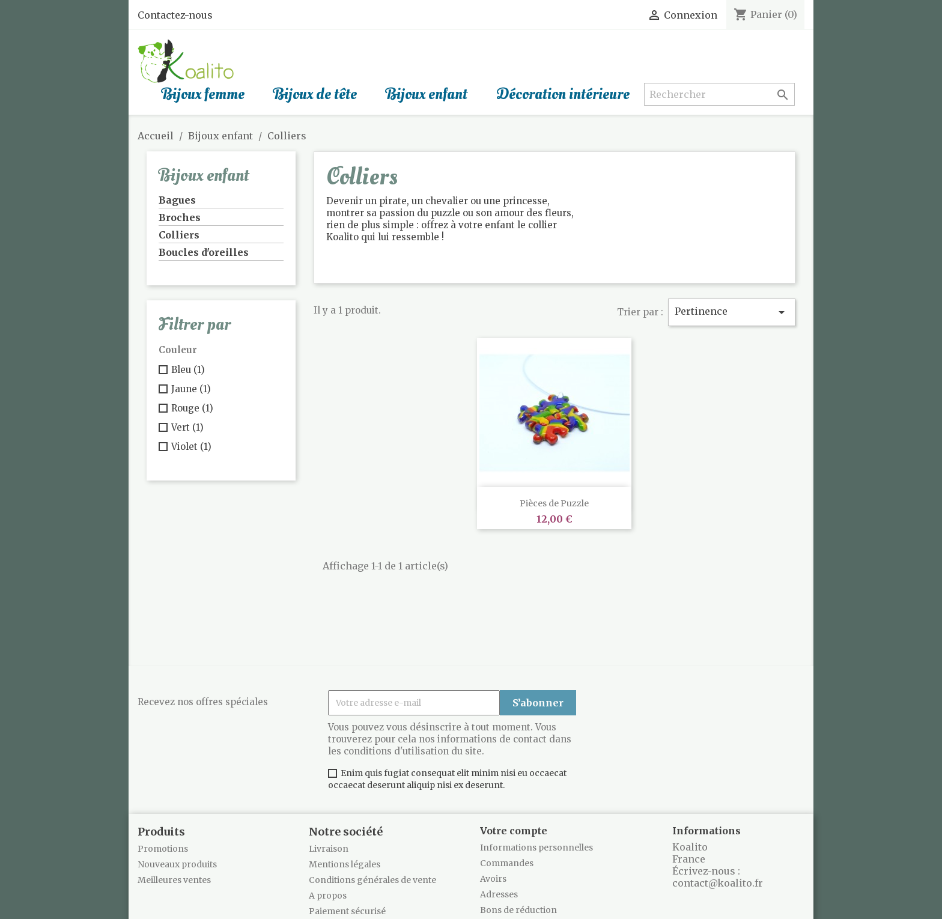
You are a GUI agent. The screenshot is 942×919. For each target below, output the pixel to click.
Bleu (188, 369)
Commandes (506, 863)
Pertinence (732, 312)
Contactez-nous (175, 15)
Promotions (163, 848)
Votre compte (513, 831)
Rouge (192, 408)
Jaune (191, 389)
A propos (328, 895)
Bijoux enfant (426, 94)
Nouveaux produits (177, 864)
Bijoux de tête (315, 94)
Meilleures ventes (174, 880)
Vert (187, 427)
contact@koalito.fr (717, 883)
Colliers (179, 235)
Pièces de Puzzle (554, 503)
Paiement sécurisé (347, 911)
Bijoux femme (203, 94)
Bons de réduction (518, 910)
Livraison (328, 848)
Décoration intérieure (563, 94)
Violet (191, 446)
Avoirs (493, 878)
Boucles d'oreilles (204, 252)
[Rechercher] (719, 94)
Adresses (499, 894)
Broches (180, 217)
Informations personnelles (536, 847)
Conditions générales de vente (372, 880)
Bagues (177, 200)
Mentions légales (344, 864)
